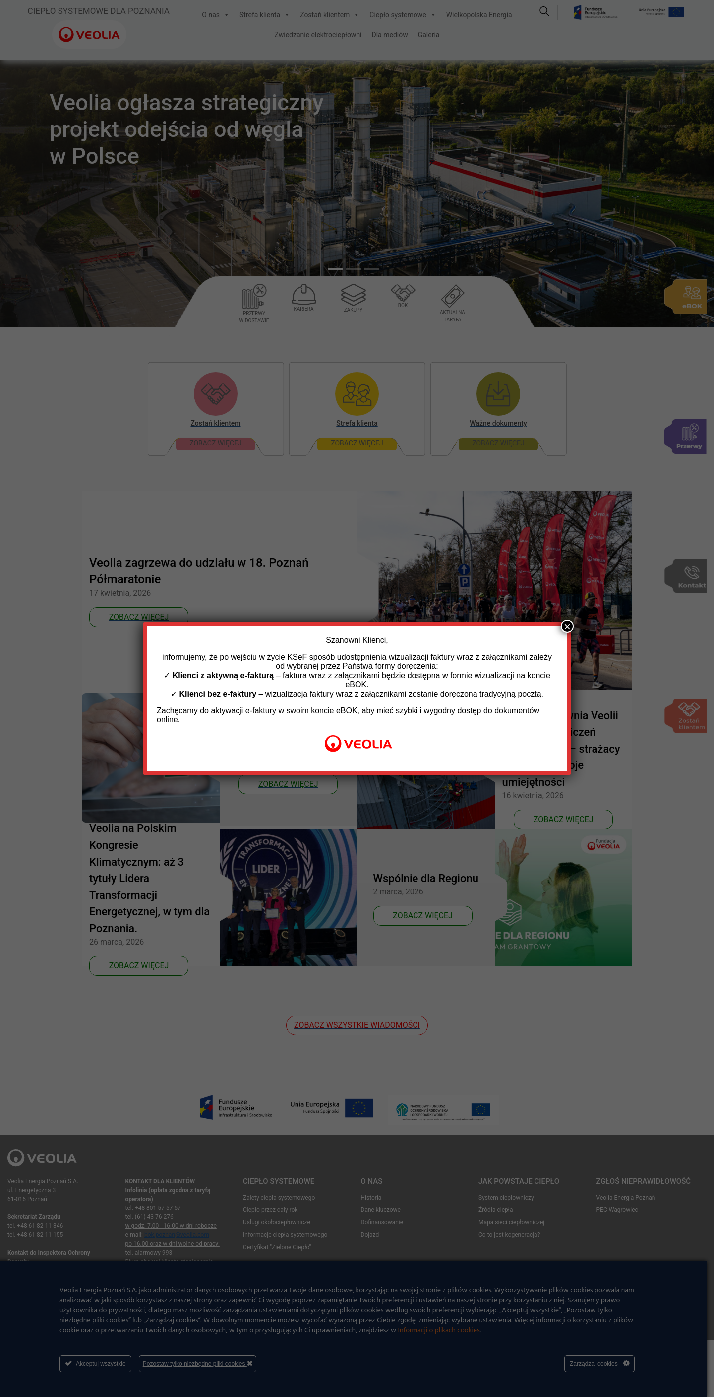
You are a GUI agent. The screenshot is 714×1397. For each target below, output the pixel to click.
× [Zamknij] (567, 626)
